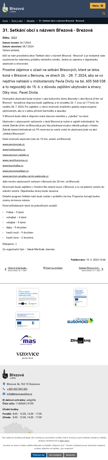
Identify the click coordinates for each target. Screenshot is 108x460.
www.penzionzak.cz (13, 144)
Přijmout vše (38, 455)
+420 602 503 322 (17, 389)
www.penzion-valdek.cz (16, 154)
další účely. (65, 441)
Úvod (5, 20)
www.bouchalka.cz (13, 165)
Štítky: (6, 37)
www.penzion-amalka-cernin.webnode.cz (26, 176)
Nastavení (70, 455)
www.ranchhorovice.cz (15, 160)
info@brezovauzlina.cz (19, 393)
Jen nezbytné (55, 455)
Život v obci (17, 20)
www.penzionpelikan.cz (16, 171)
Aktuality (31, 20)
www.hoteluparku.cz (14, 149)
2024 (14, 37)
